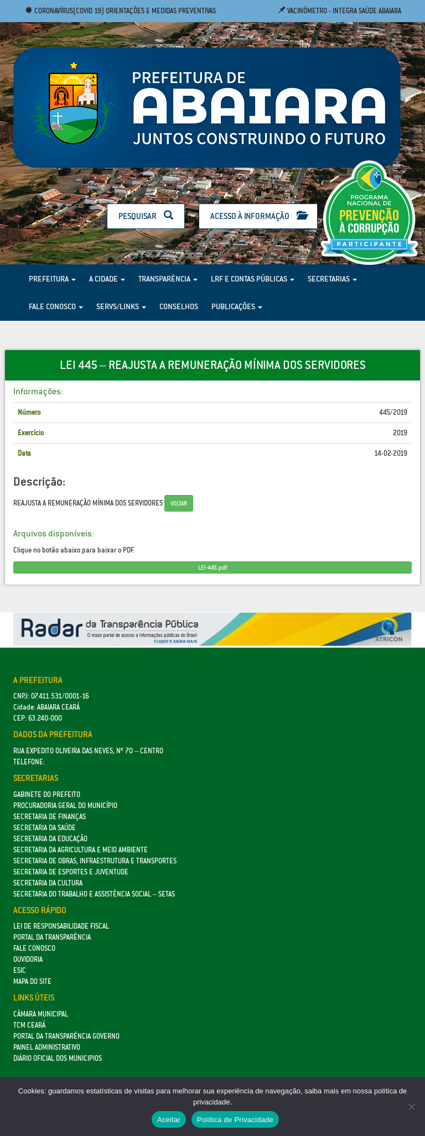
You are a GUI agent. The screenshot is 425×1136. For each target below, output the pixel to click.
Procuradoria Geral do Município (65, 805)
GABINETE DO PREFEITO (46, 794)
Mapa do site (32, 981)
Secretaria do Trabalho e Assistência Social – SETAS (94, 894)
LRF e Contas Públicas (252, 279)
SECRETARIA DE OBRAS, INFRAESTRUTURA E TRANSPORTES (95, 861)
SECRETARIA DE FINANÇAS (49, 816)
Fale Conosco (56, 306)
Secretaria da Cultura (47, 883)
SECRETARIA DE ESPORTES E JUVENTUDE (70, 872)
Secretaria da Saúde (44, 828)
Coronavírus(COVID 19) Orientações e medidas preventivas (120, 11)
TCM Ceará (29, 1025)
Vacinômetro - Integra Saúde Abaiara (339, 11)
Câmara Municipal (40, 1014)
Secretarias (332, 279)
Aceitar (168, 1120)
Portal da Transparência (52, 937)
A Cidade (107, 279)
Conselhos (178, 306)
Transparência (168, 279)
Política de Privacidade (235, 1120)
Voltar (178, 503)
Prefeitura (52, 279)
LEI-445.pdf (212, 567)
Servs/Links (121, 306)
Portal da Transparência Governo (66, 1036)
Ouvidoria (28, 959)
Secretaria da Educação (50, 839)
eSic (19, 970)
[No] (411, 1106)
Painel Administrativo (46, 1047)
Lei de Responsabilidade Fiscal (61, 926)
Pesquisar (145, 216)
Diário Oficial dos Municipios (57, 1058)
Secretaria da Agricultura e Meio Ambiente (80, 850)
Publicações (236, 306)
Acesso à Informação (258, 216)
